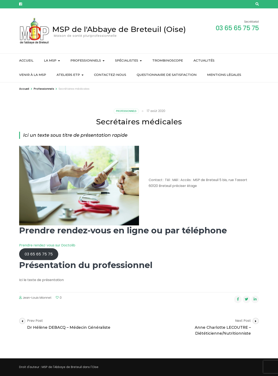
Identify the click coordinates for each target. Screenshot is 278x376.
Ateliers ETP (68, 75)
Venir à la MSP (32, 75)
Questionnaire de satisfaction (167, 75)
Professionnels (85, 60)
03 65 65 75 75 (39, 254)
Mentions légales (224, 75)
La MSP (50, 60)
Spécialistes (126, 60)
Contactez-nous (110, 75)
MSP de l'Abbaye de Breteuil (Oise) (119, 29)
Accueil (26, 60)
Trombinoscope (167, 60)
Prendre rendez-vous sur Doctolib (47, 245)
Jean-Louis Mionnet (37, 298)
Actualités (203, 60)
